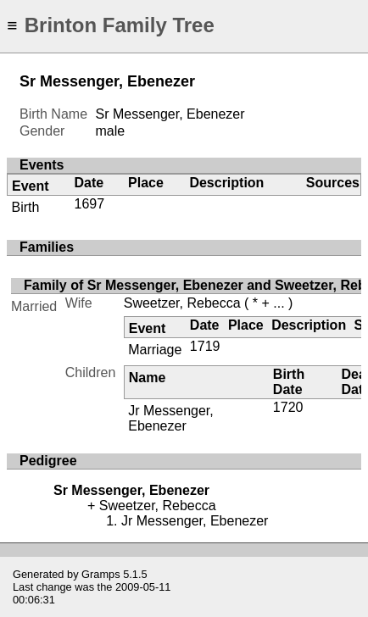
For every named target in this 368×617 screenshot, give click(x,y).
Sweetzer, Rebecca (182, 303)
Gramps (100, 574)
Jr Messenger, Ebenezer (170, 418)
